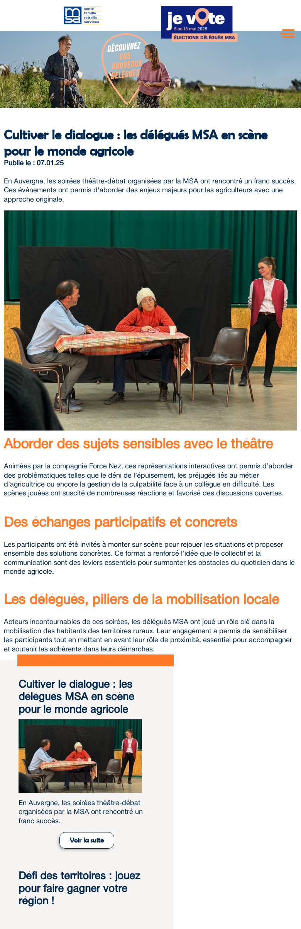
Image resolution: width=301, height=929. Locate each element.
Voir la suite (87, 840)
